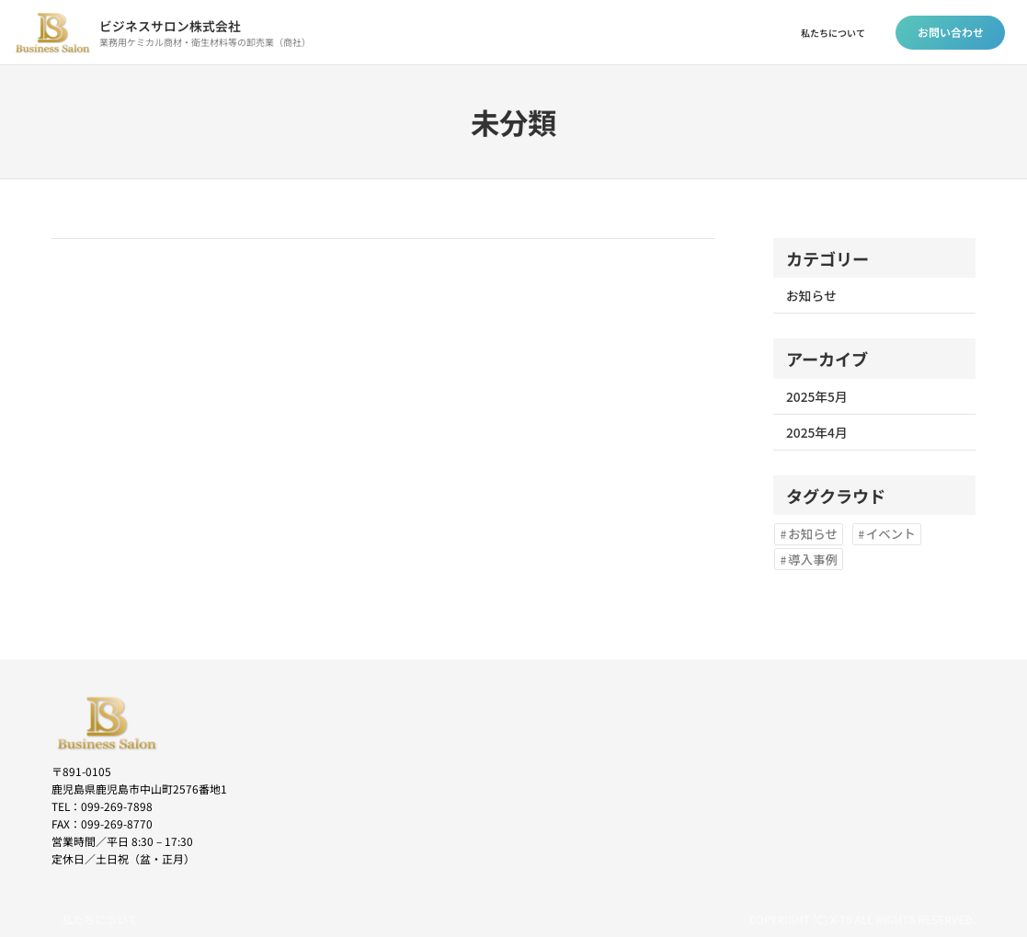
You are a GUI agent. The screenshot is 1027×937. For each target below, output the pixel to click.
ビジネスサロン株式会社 (170, 26)
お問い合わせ (951, 32)
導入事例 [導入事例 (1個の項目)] (813, 559)
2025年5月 (817, 396)
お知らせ (811, 295)
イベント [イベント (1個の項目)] (891, 533)
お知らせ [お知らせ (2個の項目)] (812, 533)
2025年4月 (817, 432)
